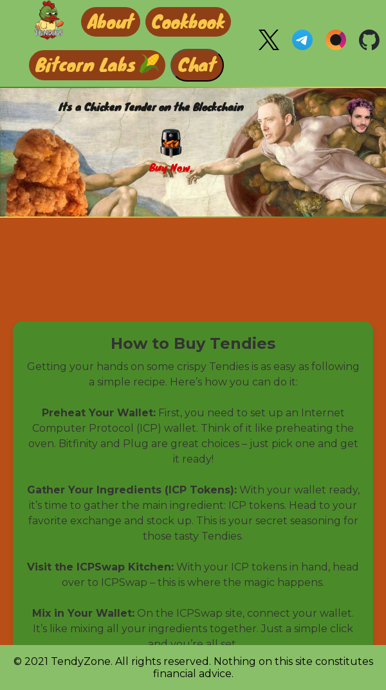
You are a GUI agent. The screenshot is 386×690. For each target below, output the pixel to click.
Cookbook (188, 20)
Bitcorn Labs (85, 63)
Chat (197, 63)
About (110, 20)
